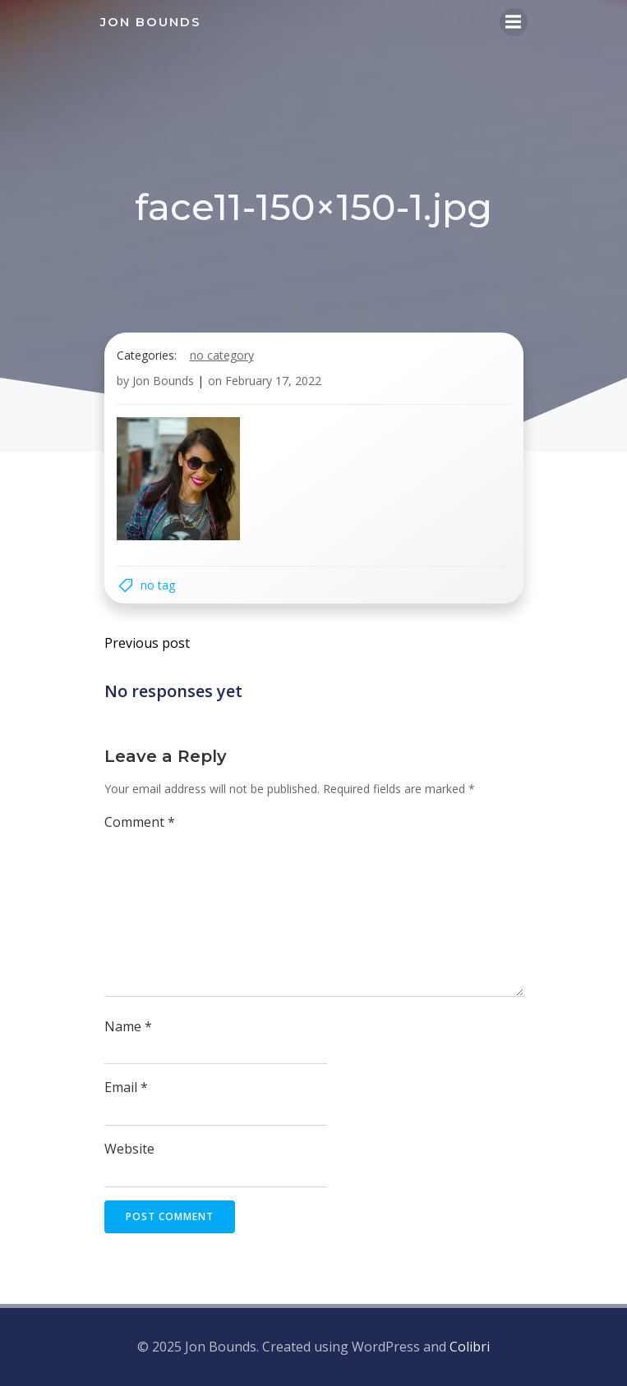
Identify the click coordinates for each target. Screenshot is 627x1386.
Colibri (470, 1347)
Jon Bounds (163, 380)
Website (129, 1149)
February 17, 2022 (273, 380)
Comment (139, 822)
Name (128, 1026)
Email (126, 1087)
